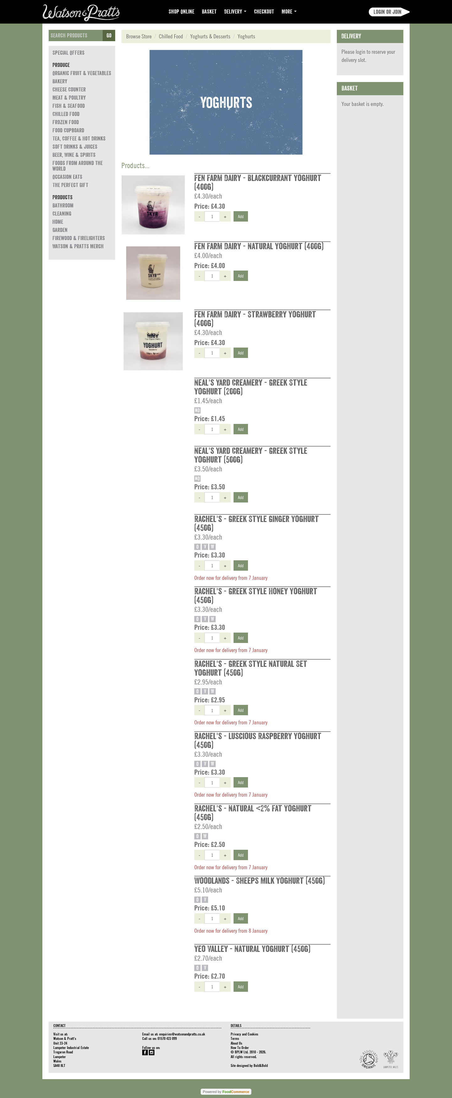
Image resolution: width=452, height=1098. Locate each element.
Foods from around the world (77, 166)
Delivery (235, 11)
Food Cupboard (68, 130)
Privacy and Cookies (244, 1033)
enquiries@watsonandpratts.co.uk (182, 1033)
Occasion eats (67, 177)
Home (57, 222)
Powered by (226, 1092)
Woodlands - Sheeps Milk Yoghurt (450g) (259, 880)
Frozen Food (65, 122)
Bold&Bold (261, 1065)
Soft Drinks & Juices (74, 147)
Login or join (387, 12)
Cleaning (61, 214)
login (360, 51)
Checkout (264, 11)
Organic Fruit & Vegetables (81, 73)
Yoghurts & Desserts (210, 36)
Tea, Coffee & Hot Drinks (78, 138)
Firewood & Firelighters (78, 238)
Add (241, 216)
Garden (59, 230)
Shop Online (181, 11)
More (289, 11)
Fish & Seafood (68, 106)
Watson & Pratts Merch (78, 246)
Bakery (59, 81)
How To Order (240, 1047)
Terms (235, 1038)
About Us (236, 1043)
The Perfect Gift (70, 185)
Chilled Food (65, 114)
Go (108, 35)
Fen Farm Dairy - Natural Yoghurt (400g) (259, 246)
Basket (209, 11)
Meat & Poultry (69, 98)
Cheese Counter (69, 89)
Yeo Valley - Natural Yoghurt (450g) (252, 949)
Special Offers (68, 53)
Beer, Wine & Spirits (73, 155)
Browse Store (139, 36)
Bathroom (62, 205)
